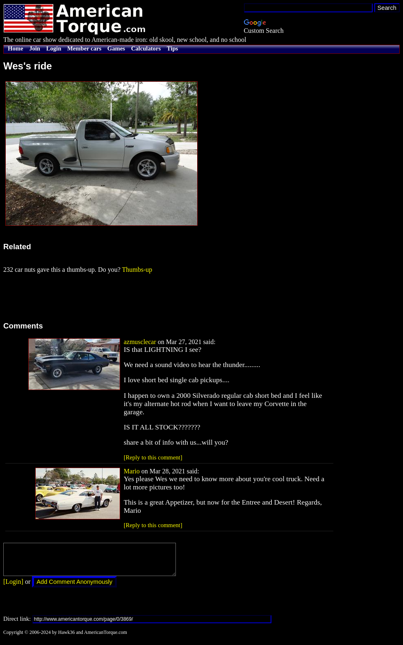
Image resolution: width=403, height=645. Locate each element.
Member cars (84, 48)
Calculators (146, 48)
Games (116, 48)
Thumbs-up (137, 269)
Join (34, 48)
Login (53, 48)
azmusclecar (140, 341)
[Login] (13, 587)
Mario (132, 471)
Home (15, 48)
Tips (172, 48)
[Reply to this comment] (153, 457)
